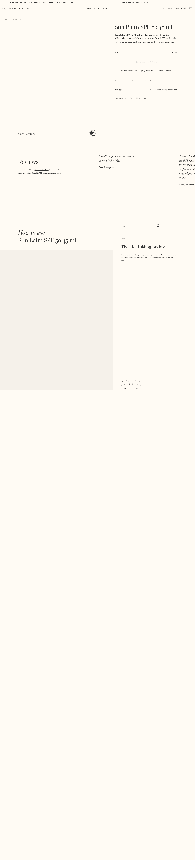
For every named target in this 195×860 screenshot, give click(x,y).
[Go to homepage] (97, 8)
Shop (4, 8)
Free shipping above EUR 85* (135, 3)
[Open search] (167, 8)
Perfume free (17, 19)
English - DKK (181, 8)
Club (28, 8)
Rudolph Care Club (42, 170)
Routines (12, 8)
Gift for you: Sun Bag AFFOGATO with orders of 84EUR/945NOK (41, 3)
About (20, 8)
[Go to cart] (191, 8)
